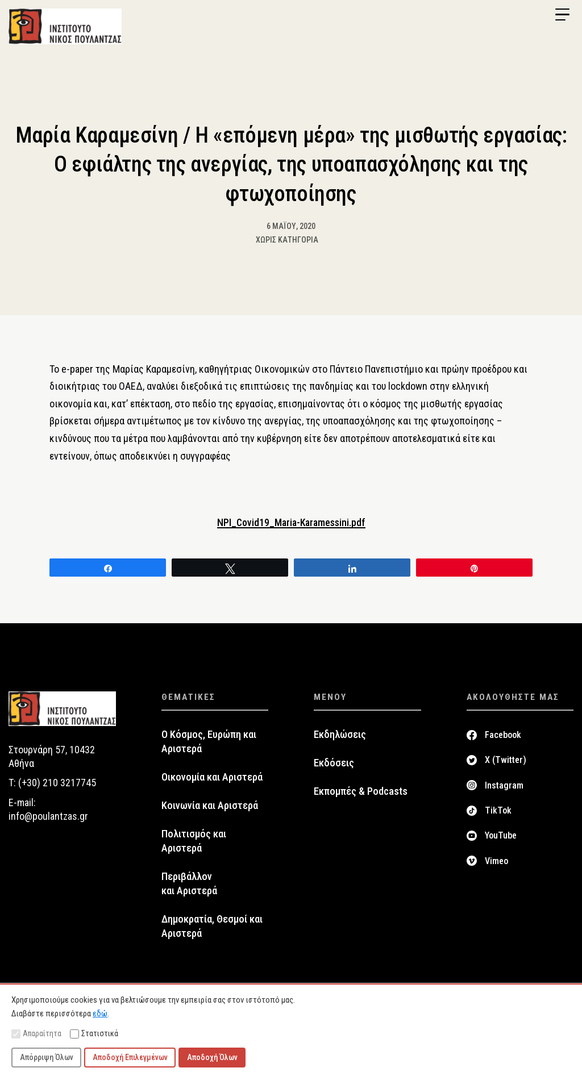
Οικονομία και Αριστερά (212, 777)
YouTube (501, 836)
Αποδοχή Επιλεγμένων (130, 1057)
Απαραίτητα (36, 1034)
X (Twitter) (505, 760)
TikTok (498, 811)
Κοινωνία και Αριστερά (209, 806)
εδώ (100, 1013)
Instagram (504, 786)
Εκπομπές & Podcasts (361, 792)
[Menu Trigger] (562, 15)
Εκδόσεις (334, 763)
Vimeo (496, 861)
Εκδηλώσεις (340, 735)
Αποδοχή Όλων (212, 1057)
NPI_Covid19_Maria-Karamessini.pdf (291, 523)
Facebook (503, 735)
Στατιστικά (94, 1034)
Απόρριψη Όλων (46, 1057)
